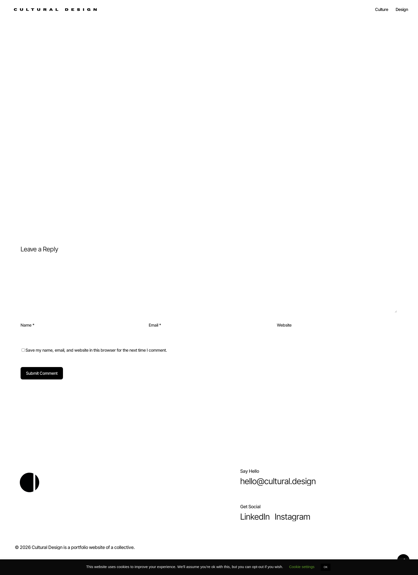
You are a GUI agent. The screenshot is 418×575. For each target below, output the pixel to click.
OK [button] (326, 567)
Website (284, 325)
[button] (278, 481)
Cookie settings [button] (302, 567)
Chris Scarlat (209, 90)
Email (155, 325)
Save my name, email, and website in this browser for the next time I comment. (96, 350)
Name (27, 325)
